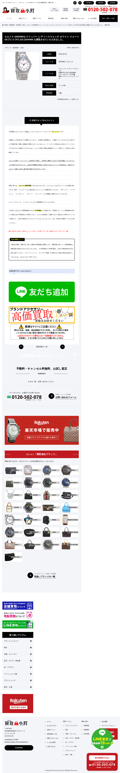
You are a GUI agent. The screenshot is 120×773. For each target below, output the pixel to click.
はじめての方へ (52, 725)
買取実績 (51, 18)
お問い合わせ (51, 746)
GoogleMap (19, 747)
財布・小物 (18, 687)
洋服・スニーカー (18, 654)
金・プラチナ (18, 667)
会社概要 (104, 721)
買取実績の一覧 (41, 347)
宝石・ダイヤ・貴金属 (18, 661)
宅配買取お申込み (102, 758)
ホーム (49, 721)
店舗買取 (112, 3)
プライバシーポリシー (109, 725)
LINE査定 (89, 3)
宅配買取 (101, 3)
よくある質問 (92, 18)
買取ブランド (23, 18)
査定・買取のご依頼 (108, 18)
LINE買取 (87, 734)
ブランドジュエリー (18, 641)
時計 (18, 647)
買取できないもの (78, 18)
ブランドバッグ (18, 680)
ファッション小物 (18, 674)
